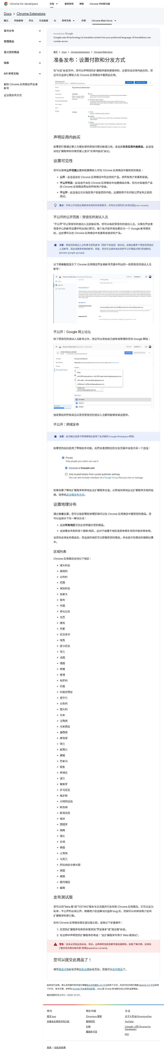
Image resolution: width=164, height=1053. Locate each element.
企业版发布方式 (75, 494)
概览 (6, 20)
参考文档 (66, 20)
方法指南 (43, 20)
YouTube (129, 1021)
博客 (81, 3)
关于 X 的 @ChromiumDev (138, 1016)
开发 (31, 20)
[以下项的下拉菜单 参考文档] (74, 21)
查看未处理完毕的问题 (58, 1021)
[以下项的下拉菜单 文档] (58, 4)
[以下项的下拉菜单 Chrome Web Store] (116, 21)
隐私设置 (84, 969)
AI (55, 20)
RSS (127, 1034)
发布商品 (117, 969)
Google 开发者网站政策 (83, 988)
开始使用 (18, 20)
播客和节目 (91, 1031)
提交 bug (51, 1016)
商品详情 (64, 969)
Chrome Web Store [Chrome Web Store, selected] (102, 20)
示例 (83, 20)
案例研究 (69, 3)
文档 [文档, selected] (51, 3)
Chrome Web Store (103, 52)
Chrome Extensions (31, 14)
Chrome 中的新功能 (100, 3)
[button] (19, 30)
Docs (8, 14)
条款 (49, 1047)
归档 (88, 1026)
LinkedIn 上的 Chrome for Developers (138, 1028)
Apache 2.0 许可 (147, 985)
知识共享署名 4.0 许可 (96, 985)
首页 (55, 52)
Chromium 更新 (94, 1016)
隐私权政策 (60, 1047)
